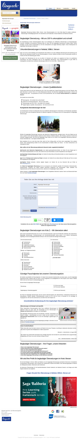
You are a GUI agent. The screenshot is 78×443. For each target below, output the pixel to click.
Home (50, 8)
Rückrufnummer (33, 193)
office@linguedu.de (26, 163)
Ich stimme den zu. (47, 207)
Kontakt (73, 8)
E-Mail (35, 190)
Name (35, 187)
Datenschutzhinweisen (50, 207)
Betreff (35, 184)
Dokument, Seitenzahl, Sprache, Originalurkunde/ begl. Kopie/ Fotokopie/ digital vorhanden (29, 197)
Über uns (59, 8)
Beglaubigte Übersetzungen (30, 18)
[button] (17, 13)
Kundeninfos (66, 8)
